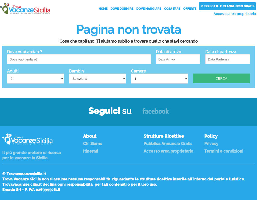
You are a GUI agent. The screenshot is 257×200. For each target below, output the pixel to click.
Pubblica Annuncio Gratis (168, 143)
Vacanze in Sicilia (25, 8)
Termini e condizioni (223, 151)
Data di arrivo (178, 56)
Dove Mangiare (148, 9)
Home (103, 9)
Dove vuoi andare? (79, 56)
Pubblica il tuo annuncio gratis (227, 6)
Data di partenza (227, 56)
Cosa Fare (172, 9)
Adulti (35, 76)
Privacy (211, 143)
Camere (159, 76)
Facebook (156, 113)
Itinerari (90, 151)
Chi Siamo (92, 143)
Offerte (189, 9)
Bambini (97, 76)
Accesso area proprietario (235, 14)
